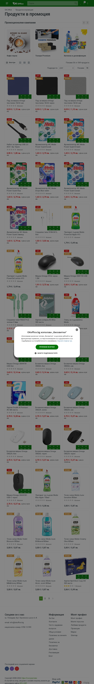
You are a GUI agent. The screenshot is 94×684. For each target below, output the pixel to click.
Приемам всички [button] (47, 347)
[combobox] (77, 329)
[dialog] (47, 342)
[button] (46, 353)
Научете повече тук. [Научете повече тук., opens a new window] (64, 341)
